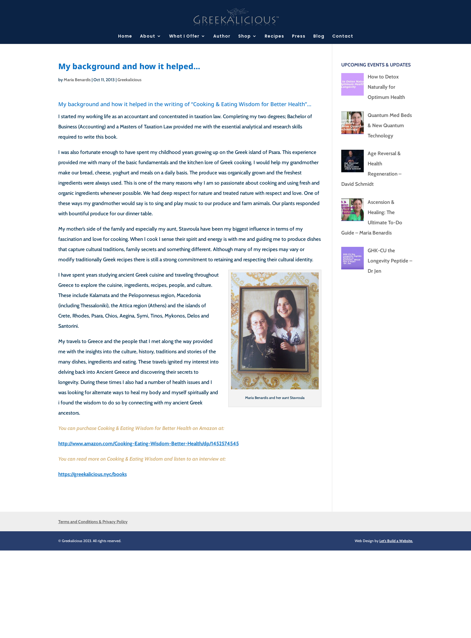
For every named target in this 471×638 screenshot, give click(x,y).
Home (125, 36)
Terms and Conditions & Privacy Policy (93, 521)
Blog (318, 36)
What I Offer (184, 36)
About (147, 36)
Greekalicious (129, 79)
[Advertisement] (180, 593)
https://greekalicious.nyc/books (92, 474)
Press (298, 36)
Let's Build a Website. (396, 540)
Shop (244, 36)
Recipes (274, 36)
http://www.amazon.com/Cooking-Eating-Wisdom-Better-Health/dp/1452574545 (148, 443)
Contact (342, 36)
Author (221, 36)
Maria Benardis (77, 79)
